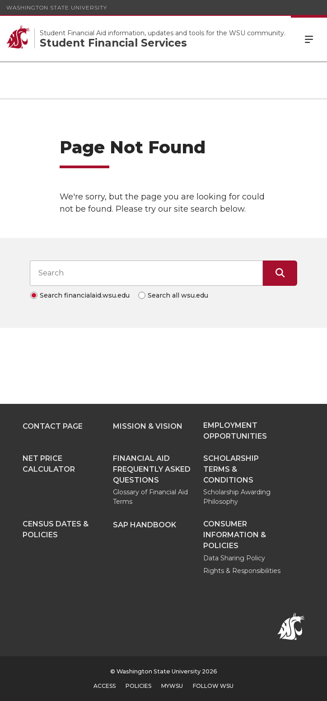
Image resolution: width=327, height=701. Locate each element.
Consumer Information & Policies (234, 535)
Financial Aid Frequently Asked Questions (152, 469)
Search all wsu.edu (178, 295)
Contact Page (53, 426)
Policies (138, 685)
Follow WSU (213, 685)
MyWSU (172, 685)
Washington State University (56, 7)
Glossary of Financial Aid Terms (150, 497)
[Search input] (146, 273)
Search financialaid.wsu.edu (85, 295)
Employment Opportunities (235, 430)
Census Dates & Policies (56, 529)
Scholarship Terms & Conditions (231, 469)
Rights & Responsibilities (241, 571)
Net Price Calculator (49, 464)
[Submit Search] (280, 273)
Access (104, 685)
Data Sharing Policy (234, 558)
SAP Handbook (144, 525)
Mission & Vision (147, 426)
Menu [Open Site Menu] (309, 38)
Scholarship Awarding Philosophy (237, 497)
